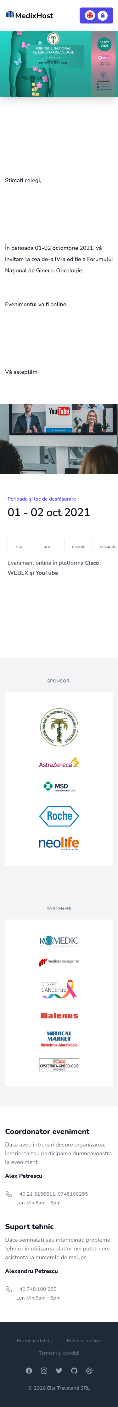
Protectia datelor (35, 1340)
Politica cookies (84, 1340)
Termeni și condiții (59, 1353)
